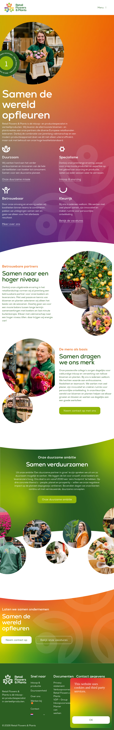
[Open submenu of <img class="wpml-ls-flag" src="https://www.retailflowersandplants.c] (44, 714)
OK (91, 720)
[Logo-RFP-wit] (14, 675)
